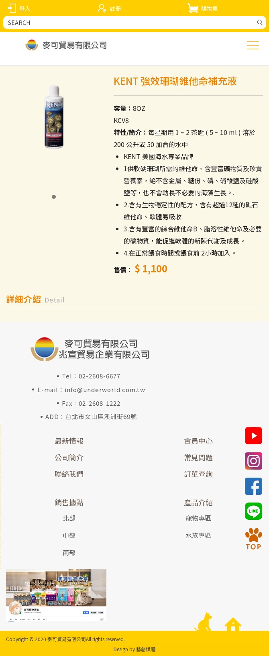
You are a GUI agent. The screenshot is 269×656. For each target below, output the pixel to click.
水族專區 (198, 535)
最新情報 (69, 440)
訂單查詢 (198, 473)
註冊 (115, 8)
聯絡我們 (69, 473)
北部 (69, 518)
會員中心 (198, 440)
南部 (69, 552)
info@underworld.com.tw (105, 389)
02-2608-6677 (99, 376)
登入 (25, 8)
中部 (69, 535)
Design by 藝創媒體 (134, 649)
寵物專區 (198, 518)
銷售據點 (69, 502)
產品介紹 (198, 502)
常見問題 (198, 457)
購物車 (209, 8)
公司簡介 (69, 457)
